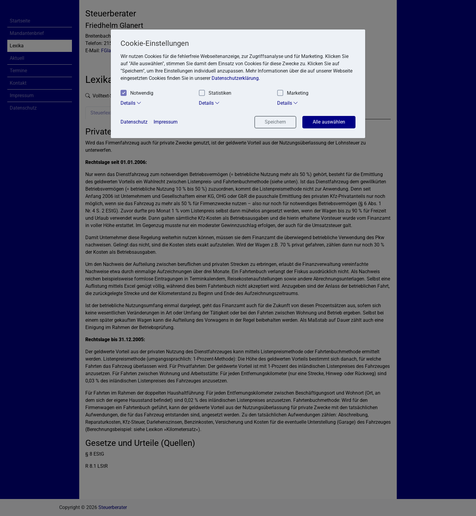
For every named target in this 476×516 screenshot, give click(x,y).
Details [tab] (131, 103)
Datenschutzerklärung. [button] (236, 78)
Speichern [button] (275, 122)
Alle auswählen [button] (329, 122)
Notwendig (137, 93)
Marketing (292, 93)
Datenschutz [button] (134, 122)
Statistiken (215, 93)
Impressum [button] (166, 122)
